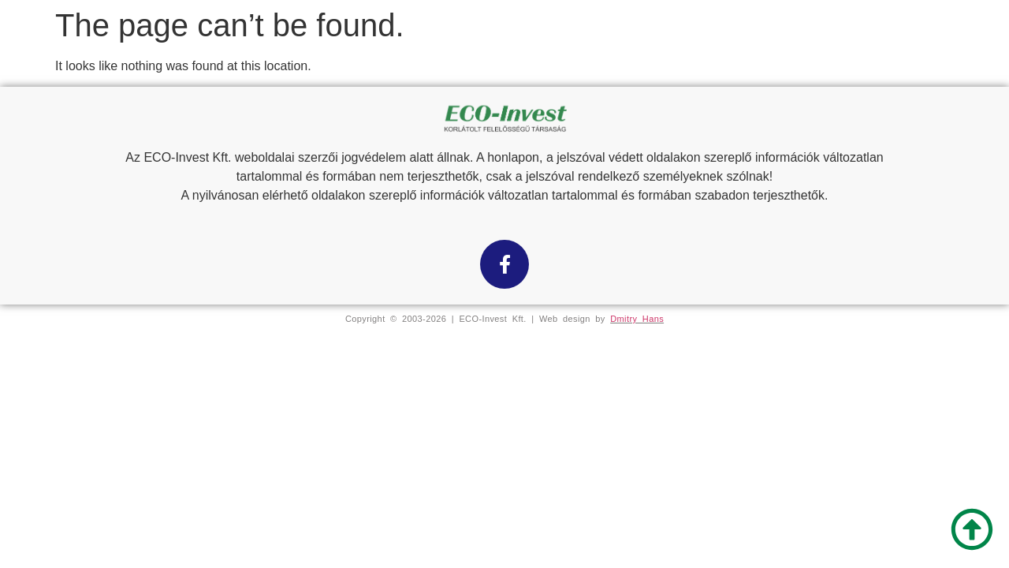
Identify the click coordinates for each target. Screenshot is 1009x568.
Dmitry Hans (637, 318)
